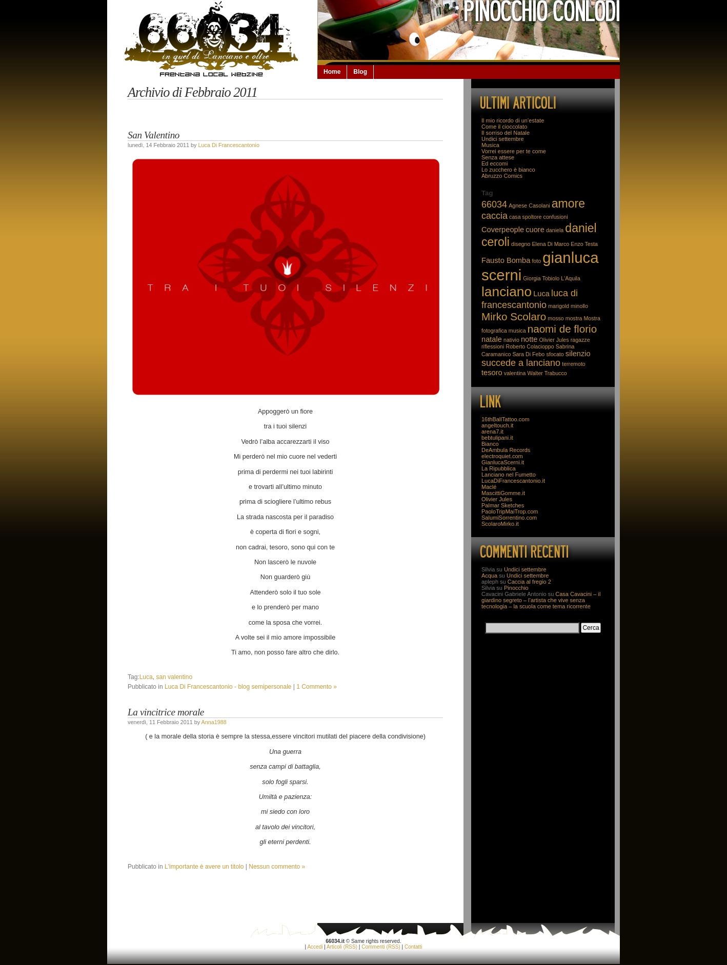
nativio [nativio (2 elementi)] (511, 340)
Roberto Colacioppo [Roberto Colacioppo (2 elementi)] (530, 346)
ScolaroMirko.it (500, 524)
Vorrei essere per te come (513, 151)
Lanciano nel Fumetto (508, 474)
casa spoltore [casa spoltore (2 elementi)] (525, 217)
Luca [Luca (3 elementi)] (541, 294)
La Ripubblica (498, 468)
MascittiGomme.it (503, 493)
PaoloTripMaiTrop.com (509, 511)
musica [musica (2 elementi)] (517, 330)
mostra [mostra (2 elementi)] (574, 318)
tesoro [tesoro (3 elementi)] (491, 372)
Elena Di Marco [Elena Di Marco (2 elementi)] (550, 244)
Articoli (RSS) (342, 947)
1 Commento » (316, 686)
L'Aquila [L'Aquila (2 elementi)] (570, 278)
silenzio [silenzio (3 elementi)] (578, 354)
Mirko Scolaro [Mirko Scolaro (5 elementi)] (513, 316)
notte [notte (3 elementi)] (529, 339)
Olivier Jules (496, 499)
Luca (146, 677)
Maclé (488, 487)
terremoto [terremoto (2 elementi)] (573, 364)
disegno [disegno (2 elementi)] (520, 244)
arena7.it (492, 431)
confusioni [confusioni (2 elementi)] (555, 217)
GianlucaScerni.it (502, 462)
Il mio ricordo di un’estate (512, 120)
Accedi (314, 947)
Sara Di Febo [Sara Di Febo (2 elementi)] (529, 354)
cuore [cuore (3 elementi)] (535, 229)
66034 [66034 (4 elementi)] (494, 204)
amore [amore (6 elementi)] (568, 203)
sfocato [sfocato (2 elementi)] (554, 354)
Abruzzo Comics (501, 176)
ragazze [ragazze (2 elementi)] (580, 340)
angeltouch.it (497, 425)
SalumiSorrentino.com (509, 518)
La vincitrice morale (166, 712)
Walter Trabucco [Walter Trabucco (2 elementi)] (547, 373)
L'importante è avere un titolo (204, 866)
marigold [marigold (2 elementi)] (558, 306)
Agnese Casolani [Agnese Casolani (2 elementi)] (529, 205)
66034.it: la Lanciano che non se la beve (212, 39)
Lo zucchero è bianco (508, 170)
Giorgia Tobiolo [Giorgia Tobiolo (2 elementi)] (541, 278)
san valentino (174, 677)
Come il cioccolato (504, 127)
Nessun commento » (277, 866)
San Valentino (153, 135)
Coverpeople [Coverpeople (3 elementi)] (502, 229)
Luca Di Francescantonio (228, 145)
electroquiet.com (502, 456)
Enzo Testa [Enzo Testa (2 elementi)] (584, 244)
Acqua (489, 575)
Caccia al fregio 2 (529, 582)
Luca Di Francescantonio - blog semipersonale (228, 686)
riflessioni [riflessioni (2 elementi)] (492, 346)
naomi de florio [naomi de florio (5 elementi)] (562, 329)
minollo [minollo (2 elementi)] (579, 306)
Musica (490, 145)
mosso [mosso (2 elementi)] (555, 318)
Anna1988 (213, 722)
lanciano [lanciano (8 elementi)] (506, 291)
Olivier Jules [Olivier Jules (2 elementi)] (554, 340)
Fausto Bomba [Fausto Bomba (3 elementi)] (505, 260)
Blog (360, 71)
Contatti (413, 947)
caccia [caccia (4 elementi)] (494, 216)
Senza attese (497, 157)
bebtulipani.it (497, 438)
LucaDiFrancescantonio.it (513, 481)
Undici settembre (502, 139)
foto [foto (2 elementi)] (536, 261)
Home (332, 71)
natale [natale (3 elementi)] (491, 339)
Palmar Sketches (502, 505)
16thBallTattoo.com (505, 419)
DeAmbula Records (505, 450)
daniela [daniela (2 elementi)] (554, 230)
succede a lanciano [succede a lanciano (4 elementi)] (520, 363)
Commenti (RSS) (380, 947)
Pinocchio (516, 588)
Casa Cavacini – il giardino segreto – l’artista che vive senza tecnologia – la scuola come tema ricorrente (540, 600)
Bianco (490, 444)
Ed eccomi (494, 163)
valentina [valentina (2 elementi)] (515, 373)
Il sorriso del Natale (505, 133)
